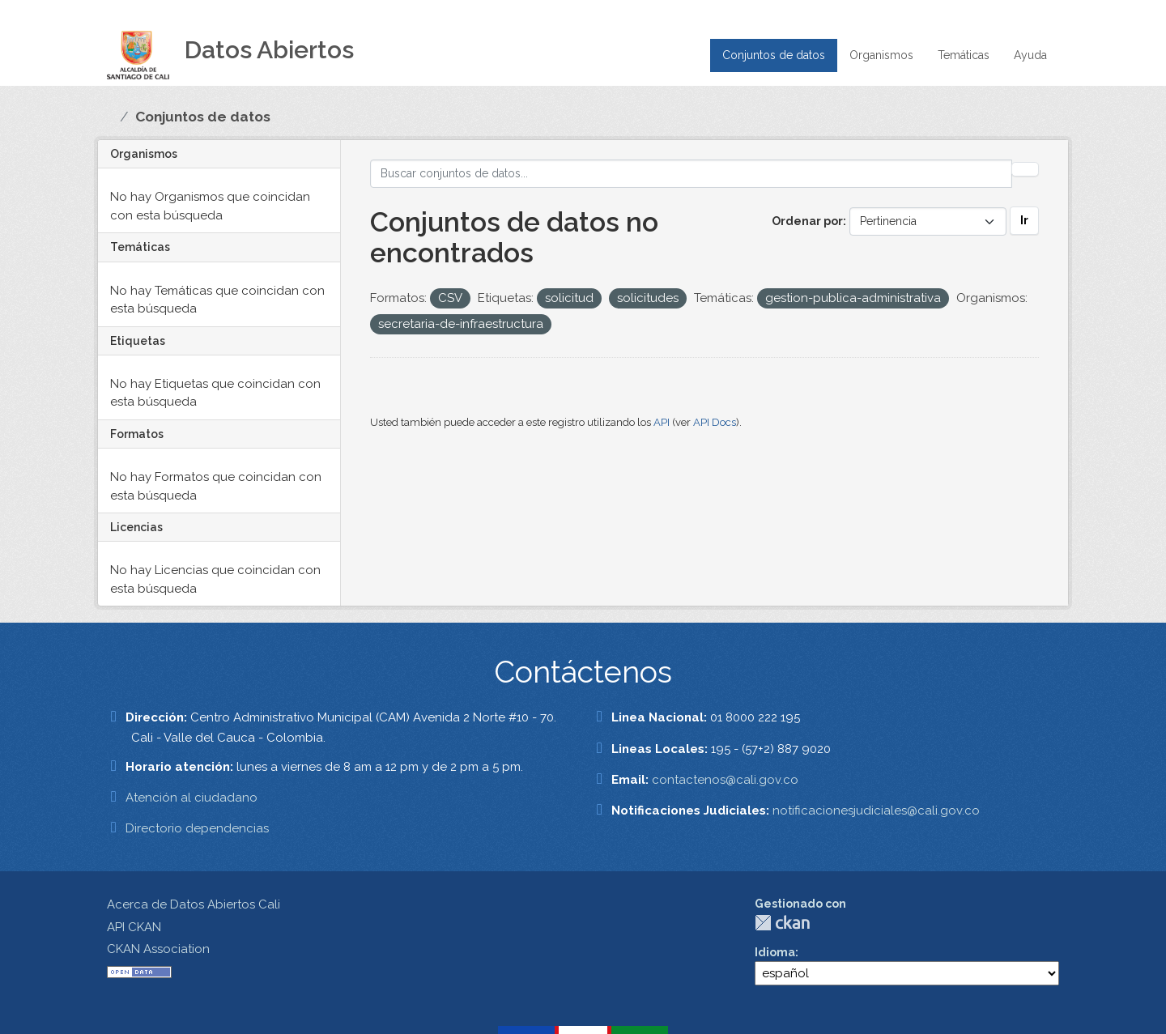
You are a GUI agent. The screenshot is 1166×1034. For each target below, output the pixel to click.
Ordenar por (807, 221)
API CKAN (134, 927)
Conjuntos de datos (773, 55)
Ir (1024, 220)
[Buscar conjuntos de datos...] (691, 174)
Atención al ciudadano (191, 797)
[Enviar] (1025, 169)
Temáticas (963, 55)
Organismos (881, 55)
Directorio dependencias (197, 828)
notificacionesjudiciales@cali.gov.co (876, 810)
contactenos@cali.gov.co (725, 779)
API (661, 422)
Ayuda (1030, 55)
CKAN (782, 922)
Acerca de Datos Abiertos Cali (193, 904)
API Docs (714, 422)
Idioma (775, 952)
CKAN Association (158, 949)
